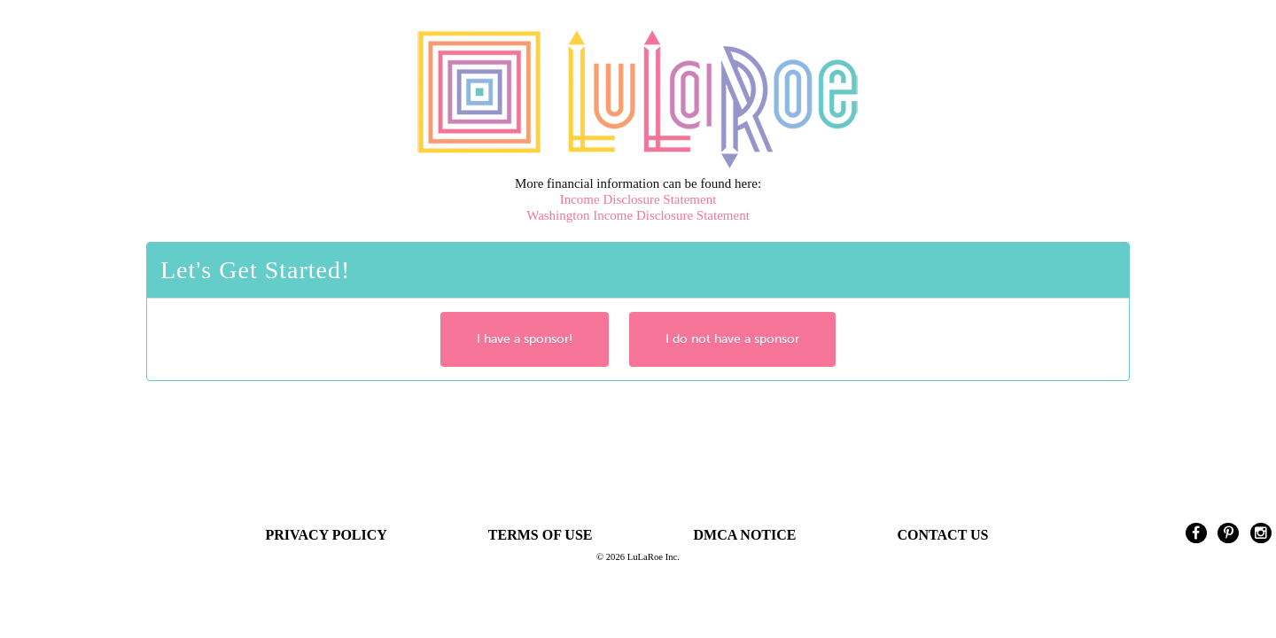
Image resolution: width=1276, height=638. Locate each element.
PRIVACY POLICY (326, 534)
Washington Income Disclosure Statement (638, 215)
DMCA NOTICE (744, 534)
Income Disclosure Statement (638, 199)
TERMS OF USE (540, 534)
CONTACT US (942, 534)
